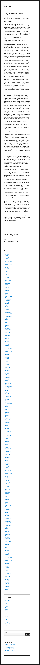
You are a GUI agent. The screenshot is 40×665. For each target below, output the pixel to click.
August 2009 (7, 544)
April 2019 (7, 376)
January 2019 (7, 380)
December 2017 (8, 399)
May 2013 (7, 479)
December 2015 (8, 434)
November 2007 (8, 574)
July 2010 (7, 528)
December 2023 (8, 294)
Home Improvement (9, 612)
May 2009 (7, 548)
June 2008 (7, 564)
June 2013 (7, 477)
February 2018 (8, 396)
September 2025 (8, 264)
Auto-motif (7, 600)
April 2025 (7, 271)
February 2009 (8, 553)
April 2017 (7, 410)
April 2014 (7, 463)
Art (5, 599)
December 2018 (8, 381)
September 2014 (8, 455)
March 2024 (7, 290)
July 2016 (7, 424)
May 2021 (7, 339)
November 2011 (8, 505)
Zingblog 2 (6, 225)
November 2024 (8, 278)
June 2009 (7, 547)
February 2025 (8, 274)
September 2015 (8, 438)
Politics (6, 619)
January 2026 (8, 258)
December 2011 (8, 503)
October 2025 (8, 262)
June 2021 (7, 338)
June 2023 (7, 303)
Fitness (16, 225)
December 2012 (8, 486)
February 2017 (8, 413)
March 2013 (7, 482)
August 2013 (7, 474)
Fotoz (6, 607)
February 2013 (8, 483)
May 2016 (7, 426)
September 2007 (8, 577)
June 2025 (7, 268)
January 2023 (7, 310)
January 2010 (7, 537)
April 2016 (7, 428)
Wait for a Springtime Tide (10, 645)
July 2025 (7, 267)
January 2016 (7, 432)
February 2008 (8, 570)
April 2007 (7, 585)
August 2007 (7, 579)
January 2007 (7, 589)
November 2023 (8, 296)
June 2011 (7, 512)
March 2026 (7, 255)
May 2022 (7, 322)
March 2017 (7, 412)
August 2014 (7, 457)
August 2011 (7, 509)
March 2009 (7, 551)
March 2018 (7, 394)
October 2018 (7, 384)
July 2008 (7, 563)
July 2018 (7, 389)
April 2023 (7, 306)
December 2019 (8, 364)
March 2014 (7, 464)
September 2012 (8, 490)
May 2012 (7, 496)
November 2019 (8, 365)
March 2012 (7, 499)
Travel (19, 225)
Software (7, 620)
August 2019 (7, 370)
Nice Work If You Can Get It (10, 644)
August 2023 (7, 300)
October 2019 (8, 367)
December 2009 (8, 538)
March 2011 (7, 516)
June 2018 (7, 390)
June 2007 (7, 582)
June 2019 (7, 373)
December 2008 (8, 556)
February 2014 (8, 466)
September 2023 (8, 299)
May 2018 (7, 392)
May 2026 (7, 252)
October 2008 (8, 558)
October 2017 (7, 402)
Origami (6, 616)
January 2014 (7, 467)
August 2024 (7, 283)
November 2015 (8, 435)
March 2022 (7, 325)
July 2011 (7, 511)
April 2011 (7, 515)
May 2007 (7, 583)
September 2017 (8, 403)
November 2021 (8, 331)
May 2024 (7, 287)
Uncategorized (8, 623)
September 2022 (8, 316)
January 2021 (7, 345)
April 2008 (7, 567)
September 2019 (8, 368)
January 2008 (8, 572)
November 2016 (8, 418)
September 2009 (8, 543)
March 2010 (7, 534)
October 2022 (8, 315)
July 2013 (7, 476)
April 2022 (7, 323)
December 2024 (8, 277)
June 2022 (7, 320)
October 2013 (7, 471)
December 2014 (8, 451)
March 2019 (7, 377)
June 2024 (7, 286)
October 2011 (7, 506)
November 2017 (8, 400)
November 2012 (8, 487)
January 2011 (7, 519)
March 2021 (7, 342)
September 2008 (8, 560)
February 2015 (8, 448)
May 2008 (7, 566)
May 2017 (7, 409)
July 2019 (7, 371)
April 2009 (7, 550)
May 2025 (7, 270)
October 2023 (8, 297)
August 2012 (7, 492)
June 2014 (7, 460)
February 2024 (8, 291)
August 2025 (7, 265)
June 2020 (7, 355)
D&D (6, 603)
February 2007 (8, 587)
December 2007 (8, 573)
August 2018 (7, 387)
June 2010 (7, 529)
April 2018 (7, 393)
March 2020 (7, 360)
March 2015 (7, 447)
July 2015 (7, 441)
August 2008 (7, 561)
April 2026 (7, 254)
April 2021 (7, 341)
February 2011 (8, 518)
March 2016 (7, 429)
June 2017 (7, 408)
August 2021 (7, 335)
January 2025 (8, 275)
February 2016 (8, 431)
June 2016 (7, 425)
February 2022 (8, 326)
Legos (6, 613)
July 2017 (7, 406)
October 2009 (8, 541)
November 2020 (8, 348)
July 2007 (7, 580)
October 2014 (7, 454)
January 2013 (7, 484)
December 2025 (8, 260)
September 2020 (8, 351)
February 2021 (8, 344)
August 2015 (7, 439)
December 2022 (8, 312)
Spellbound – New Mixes (10, 648)
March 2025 (7, 273)
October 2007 (8, 576)
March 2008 (7, 569)
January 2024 (8, 293)
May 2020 (7, 357)
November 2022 (8, 313)
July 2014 (7, 458)
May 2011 (7, 513)
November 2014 (8, 453)
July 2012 (7, 493)
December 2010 (8, 521)
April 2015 (7, 445)
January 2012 (7, 502)
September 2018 (8, 386)
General (6, 610)
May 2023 (7, 304)
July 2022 (7, 319)
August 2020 (7, 352)
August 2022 (7, 318)
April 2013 (7, 480)
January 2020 (8, 363)
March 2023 (7, 307)
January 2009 (8, 554)
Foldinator (7, 606)
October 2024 (8, 280)
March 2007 (7, 586)
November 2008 (8, 557)
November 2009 (8, 540)
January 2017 (7, 415)
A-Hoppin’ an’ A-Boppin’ (10, 650)
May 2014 (7, 461)
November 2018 (8, 383)
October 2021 (7, 332)
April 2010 (7, 532)
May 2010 (7, 531)
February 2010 (8, 535)
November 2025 (8, 261)
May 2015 (7, 444)
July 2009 (7, 545)
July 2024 (7, 284)
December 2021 (8, 329)
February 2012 (8, 500)
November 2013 (8, 470)
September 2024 (8, 281)
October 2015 (7, 437)
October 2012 (7, 489)
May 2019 (7, 374)
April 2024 (7, 289)
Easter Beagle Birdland (9, 647)
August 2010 (7, 527)
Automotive (7, 601)
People (6, 617)
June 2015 (7, 442)
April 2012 (7, 498)
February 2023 (8, 309)
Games (6, 609)
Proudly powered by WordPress (14, 661)
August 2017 (7, 405)
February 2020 (8, 361)
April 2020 (7, 358)
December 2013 (8, 468)
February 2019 (8, 379)
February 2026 (8, 257)
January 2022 (8, 328)
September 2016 (8, 421)
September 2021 (8, 334)
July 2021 (7, 336)
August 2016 (7, 422)
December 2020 (8, 347)
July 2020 (7, 354)
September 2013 (8, 473)
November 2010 (8, 522)
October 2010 (7, 524)
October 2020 (8, 349)
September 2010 (8, 525)
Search (5, 632)
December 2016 (8, 416)
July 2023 (7, 302)
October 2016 (8, 419)
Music (6, 615)
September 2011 (8, 508)
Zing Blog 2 (8, 6)
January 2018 (7, 397)
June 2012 (7, 495)
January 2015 (7, 450)
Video (6, 625)
